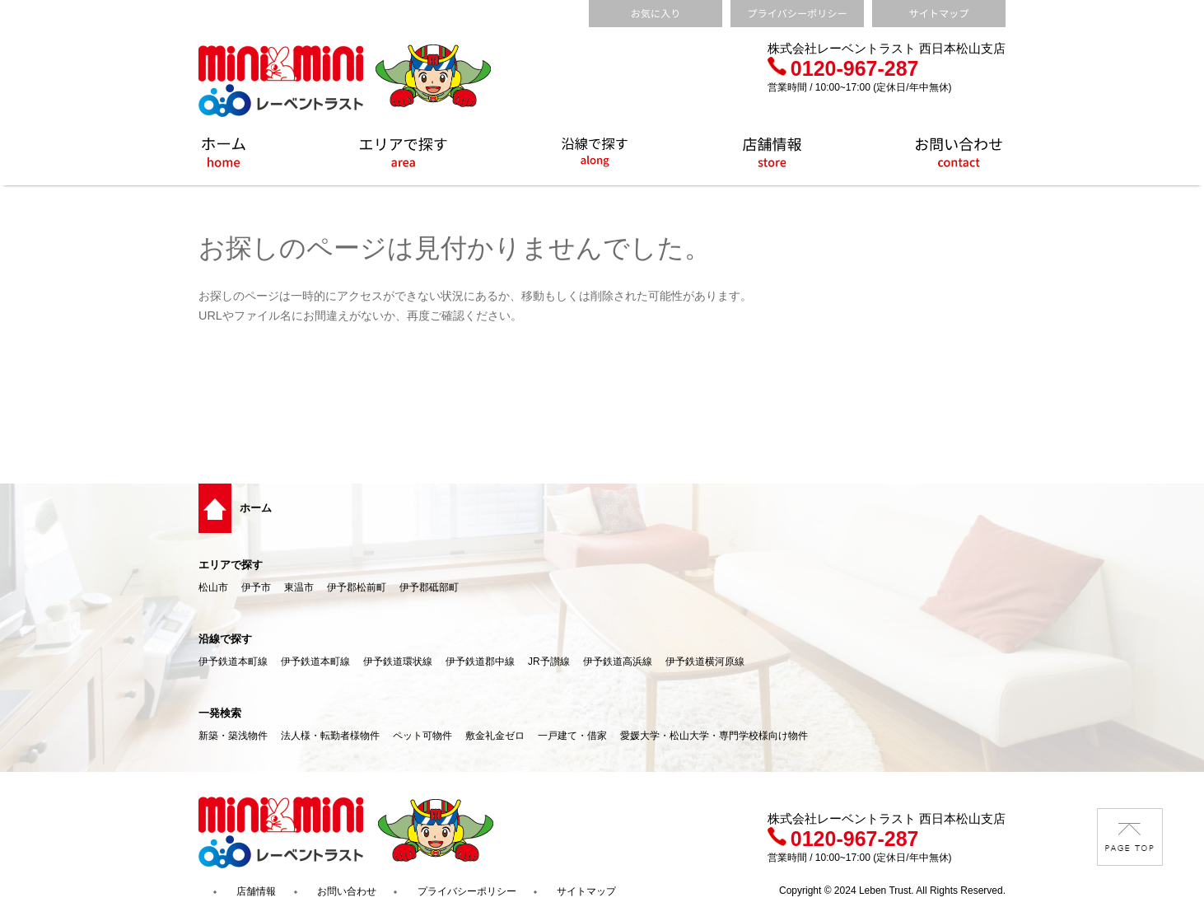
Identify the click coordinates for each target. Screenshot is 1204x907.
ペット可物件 (422, 735)
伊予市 (256, 587)
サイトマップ (586, 891)
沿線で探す (225, 639)
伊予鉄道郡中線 (480, 661)
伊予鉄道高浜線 (617, 661)
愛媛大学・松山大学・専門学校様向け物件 (714, 735)
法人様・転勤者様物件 (330, 735)
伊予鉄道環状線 (397, 661)
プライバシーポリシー (467, 891)
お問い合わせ (346, 891)
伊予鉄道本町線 (233, 661)
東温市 (299, 587)
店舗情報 (256, 891)
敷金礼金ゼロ (495, 735)
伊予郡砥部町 (429, 587)
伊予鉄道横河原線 (704, 661)
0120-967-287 (843, 68)
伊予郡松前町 (356, 587)
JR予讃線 (549, 661)
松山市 (213, 587)
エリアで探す (230, 565)
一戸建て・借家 (572, 735)
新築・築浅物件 (233, 735)
